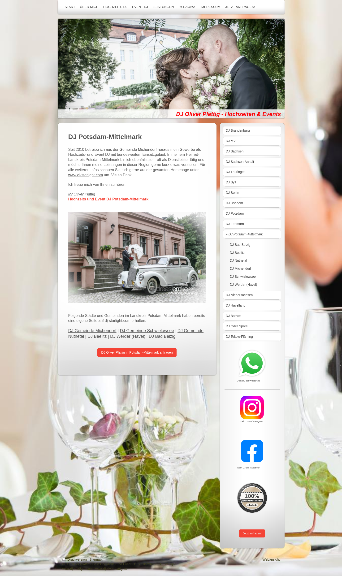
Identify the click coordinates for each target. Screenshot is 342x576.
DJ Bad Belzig (162, 336)
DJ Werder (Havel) (127, 336)
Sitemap (96, 559)
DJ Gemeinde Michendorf (92, 330)
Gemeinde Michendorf (138, 149)
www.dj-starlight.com (85, 175)
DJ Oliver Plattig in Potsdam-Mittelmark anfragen (137, 352)
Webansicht (271, 559)
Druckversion (75, 559)
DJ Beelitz (97, 336)
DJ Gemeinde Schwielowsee (147, 330)
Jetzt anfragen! (252, 533)
